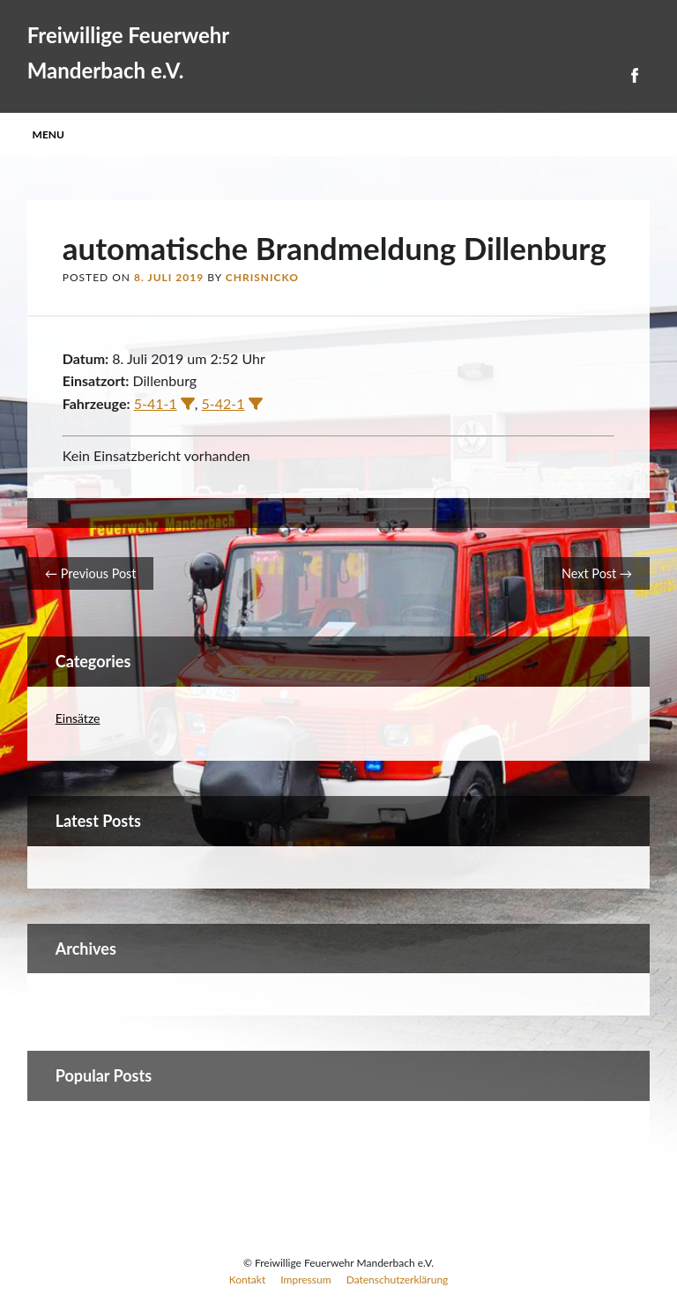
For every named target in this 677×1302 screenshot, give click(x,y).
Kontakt (247, 1279)
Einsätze (78, 718)
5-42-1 (223, 403)
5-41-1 (155, 403)
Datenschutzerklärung (397, 1279)
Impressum (305, 1279)
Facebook (634, 75)
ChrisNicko (262, 277)
